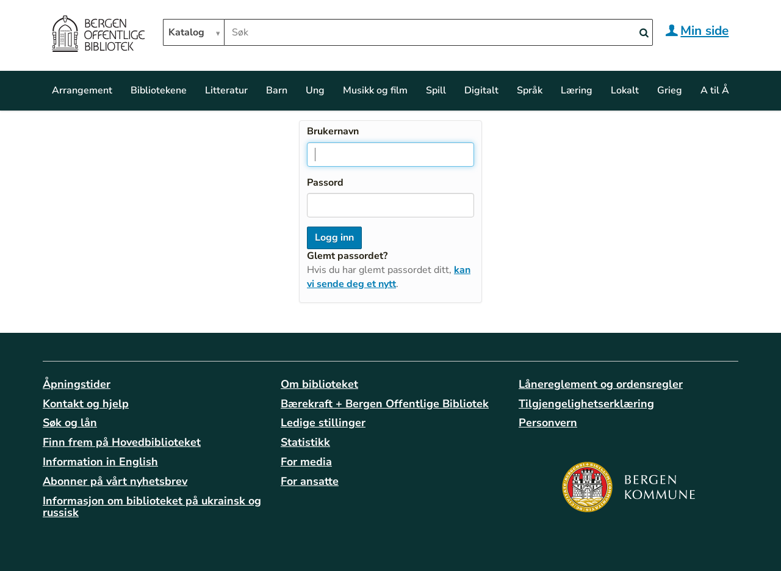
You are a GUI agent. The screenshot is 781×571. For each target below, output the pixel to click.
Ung (315, 90)
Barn (276, 90)
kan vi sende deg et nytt (388, 277)
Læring (576, 90)
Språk (529, 90)
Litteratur (226, 90)
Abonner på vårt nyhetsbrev (115, 481)
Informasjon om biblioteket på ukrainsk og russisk (152, 506)
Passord (325, 182)
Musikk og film (375, 90)
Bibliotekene (159, 90)
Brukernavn (333, 131)
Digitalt (481, 90)
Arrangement (82, 90)
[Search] (643, 33)
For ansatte (310, 481)
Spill (436, 90)
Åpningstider (76, 384)
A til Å (714, 90)
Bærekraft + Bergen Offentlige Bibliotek (385, 403)
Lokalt (625, 90)
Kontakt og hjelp (86, 403)
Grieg (669, 90)
